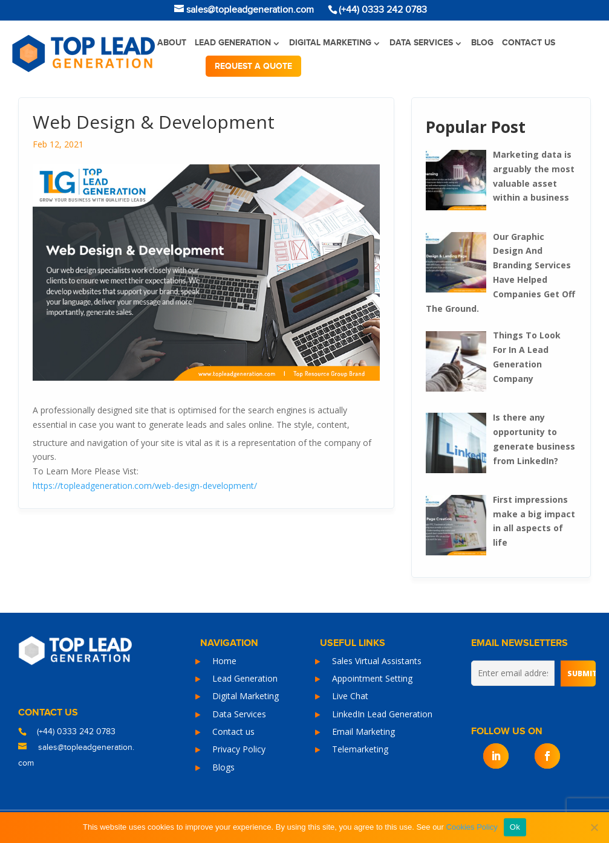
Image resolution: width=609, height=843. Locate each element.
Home (224, 661)
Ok (515, 827)
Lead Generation (233, 42)
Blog (482, 42)
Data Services (421, 42)
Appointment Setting (372, 678)
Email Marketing (363, 731)
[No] (594, 827)
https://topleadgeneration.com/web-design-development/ (145, 485)
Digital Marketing (330, 42)
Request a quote (253, 66)
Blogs (223, 767)
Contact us (528, 42)
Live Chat (350, 696)
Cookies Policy (472, 827)
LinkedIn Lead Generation (382, 714)
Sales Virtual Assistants (377, 661)
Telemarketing (360, 749)
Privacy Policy (238, 749)
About (171, 42)
